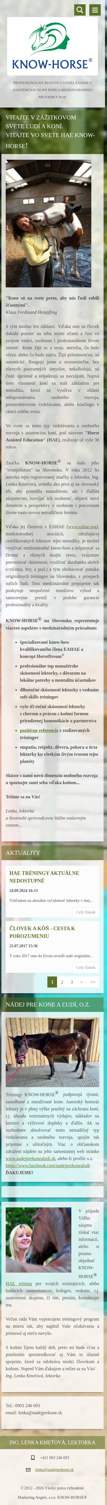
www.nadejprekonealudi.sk (30, 1158)
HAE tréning (19, 1283)
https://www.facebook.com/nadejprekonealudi (48, 1165)
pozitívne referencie (39, 730)
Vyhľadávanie (80, 10)
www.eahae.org (82, 526)
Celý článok (85, 912)
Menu (95, 10)
